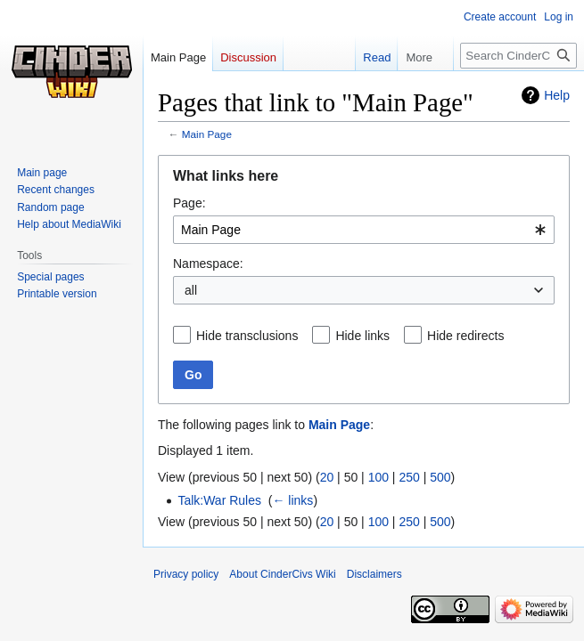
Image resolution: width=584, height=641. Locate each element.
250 (409, 477)
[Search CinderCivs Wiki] (518, 56)
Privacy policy (185, 574)
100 (378, 477)
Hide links (362, 336)
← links (292, 500)
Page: (189, 203)
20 (327, 477)
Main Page (207, 134)
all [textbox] (191, 290)
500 (440, 477)
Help (557, 95)
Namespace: (208, 263)
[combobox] (364, 229)
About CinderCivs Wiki (282, 574)
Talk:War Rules (219, 500)
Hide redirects (465, 336)
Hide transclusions (247, 336)
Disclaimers (374, 574)
